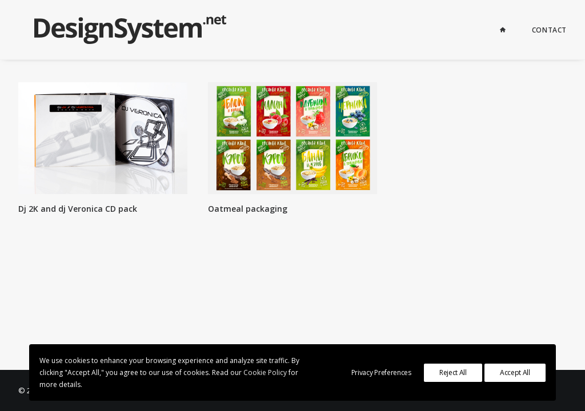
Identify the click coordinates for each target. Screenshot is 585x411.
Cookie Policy (265, 372)
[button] (102, 138)
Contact (549, 30)
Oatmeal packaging (247, 208)
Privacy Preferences (381, 372)
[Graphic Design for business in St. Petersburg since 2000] (114, 29)
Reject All (453, 372)
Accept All (515, 372)
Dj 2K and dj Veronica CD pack (77, 208)
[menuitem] (510, 29)
